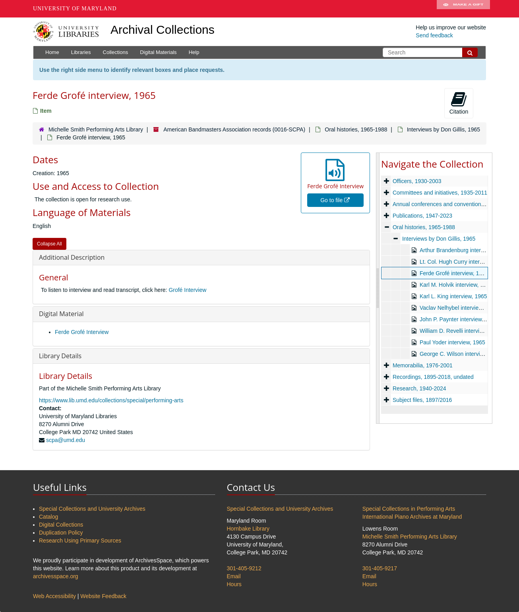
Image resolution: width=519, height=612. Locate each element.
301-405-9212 (244, 568)
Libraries (81, 52)
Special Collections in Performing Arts (408, 509)
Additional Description (72, 257)
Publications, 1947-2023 (422, 215)
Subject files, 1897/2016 (422, 400)
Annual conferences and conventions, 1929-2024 (453, 204)
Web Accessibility (54, 596)
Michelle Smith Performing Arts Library (95, 129)
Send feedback (434, 35)
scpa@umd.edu (65, 440)
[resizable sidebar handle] (378, 288)
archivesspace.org (55, 576)
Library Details (60, 355)
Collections (115, 52)
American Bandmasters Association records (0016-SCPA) (234, 129)
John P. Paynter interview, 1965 (458, 319)
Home (52, 52)
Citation (458, 103)
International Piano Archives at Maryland (412, 517)
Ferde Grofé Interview (81, 332)
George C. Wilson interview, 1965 (461, 354)
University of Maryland (75, 9)
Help (194, 52)
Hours (234, 584)
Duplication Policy (61, 532)
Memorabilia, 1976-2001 (423, 365)
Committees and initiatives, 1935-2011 (440, 192)
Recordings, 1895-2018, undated (433, 377)
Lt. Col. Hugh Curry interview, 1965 (463, 262)
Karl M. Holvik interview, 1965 (456, 285)
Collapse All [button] (49, 244)
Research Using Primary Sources (80, 540)
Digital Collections (61, 524)
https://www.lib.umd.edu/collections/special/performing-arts (111, 400)
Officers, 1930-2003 (417, 181)
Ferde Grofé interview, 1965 (454, 273)
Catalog (48, 517)
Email (234, 576)
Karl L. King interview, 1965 (453, 296)
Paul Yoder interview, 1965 (452, 342)
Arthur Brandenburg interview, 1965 (463, 250)
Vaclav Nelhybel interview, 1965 (459, 308)
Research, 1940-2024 (419, 388)
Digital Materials (158, 52)
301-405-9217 (379, 568)
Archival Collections (162, 29)
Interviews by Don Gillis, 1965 (443, 129)
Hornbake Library (248, 528)
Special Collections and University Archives (92, 509)
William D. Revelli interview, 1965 (461, 331)
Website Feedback (103, 596)
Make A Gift (463, 8)
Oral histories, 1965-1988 (356, 129)
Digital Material (61, 313)
